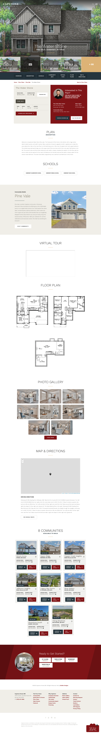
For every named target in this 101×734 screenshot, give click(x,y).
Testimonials (52, 697)
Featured (35, 703)
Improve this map (77, 493)
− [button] (22, 462)
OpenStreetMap (71, 493)
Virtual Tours (65, 699)
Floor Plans (72, 76)
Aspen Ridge (49, 556)
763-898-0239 (80, 107)
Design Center (52, 703)
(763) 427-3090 (20, 699)
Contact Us (76, 695)
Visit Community (23, 226)
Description (30, 76)
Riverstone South (37, 623)
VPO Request (76, 706)
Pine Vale (28, 82)
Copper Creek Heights (73, 556)
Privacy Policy (76, 708)
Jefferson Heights (25, 589)
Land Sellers (76, 705)
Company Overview (53, 695)
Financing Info (42, 94)
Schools (41, 76)
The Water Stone (36, 82)
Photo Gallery (65, 695)
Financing (51, 705)
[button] (93, 4)
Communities (36, 695)
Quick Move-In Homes (39, 697)
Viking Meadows (61, 621)
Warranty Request (77, 697)
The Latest (51, 699)
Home (15, 82)
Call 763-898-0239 (76, 118)
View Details (31, 567)
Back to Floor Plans (82, 82)
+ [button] (22, 460)
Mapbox (66, 493)
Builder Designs (64, 685)
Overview (19, 76)
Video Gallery (65, 697)
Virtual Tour (62, 76)
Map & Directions (82, 76)
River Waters (73, 589)
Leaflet (63, 493)
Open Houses (36, 701)
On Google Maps (29, 517)
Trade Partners (77, 701)
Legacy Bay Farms (49, 589)
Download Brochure (25, 113)
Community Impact (53, 701)
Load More (50, 437)
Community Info (52, 76)
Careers (75, 699)
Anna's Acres (25, 556)
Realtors (75, 703)
